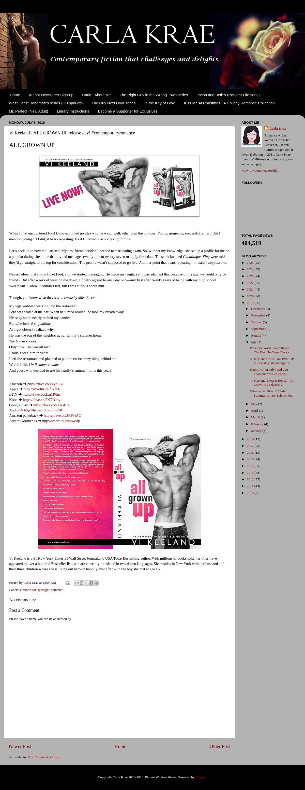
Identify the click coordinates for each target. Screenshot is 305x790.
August (256, 335)
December (258, 309)
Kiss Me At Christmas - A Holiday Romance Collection (229, 103)
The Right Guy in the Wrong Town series (154, 95)
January (256, 431)
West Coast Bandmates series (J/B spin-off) (46, 103)
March (256, 417)
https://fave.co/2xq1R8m (41, 394)
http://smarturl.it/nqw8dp (61, 421)
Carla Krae (277, 128)
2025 (250, 263)
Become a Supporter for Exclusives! (128, 111)
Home (15, 95)
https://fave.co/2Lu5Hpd (51, 405)
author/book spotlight (35, 590)
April (255, 410)
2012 (250, 479)
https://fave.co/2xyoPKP (45, 384)
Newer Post (20, 746)
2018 (250, 439)
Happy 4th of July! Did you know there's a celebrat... (269, 372)
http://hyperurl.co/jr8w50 (43, 410)
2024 (250, 269)
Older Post (220, 746)
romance (57, 590)
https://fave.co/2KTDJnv (41, 400)
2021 (250, 289)
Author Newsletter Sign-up (51, 95)
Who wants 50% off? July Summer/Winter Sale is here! (272, 393)
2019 (250, 303)
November (258, 315)
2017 (250, 446)
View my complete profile (259, 170)
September (258, 329)
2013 (250, 473)
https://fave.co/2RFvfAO (62, 415)
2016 (250, 452)
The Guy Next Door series (113, 103)
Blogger (200, 777)
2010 (250, 493)
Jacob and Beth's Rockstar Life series (229, 95)
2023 (250, 276)
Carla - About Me (96, 95)
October (257, 322)
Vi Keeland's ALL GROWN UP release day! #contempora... (272, 361)
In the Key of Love (159, 103)
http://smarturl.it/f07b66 (42, 389)
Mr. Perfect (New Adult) (28, 111)
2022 (250, 283)
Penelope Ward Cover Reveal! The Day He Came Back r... (271, 350)
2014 (250, 466)
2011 (250, 486)
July (254, 342)
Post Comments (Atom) (44, 757)
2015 (250, 459)
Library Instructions (73, 111)
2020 (250, 296)
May (254, 404)
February (257, 424)
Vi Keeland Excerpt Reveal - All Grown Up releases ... (272, 382)
